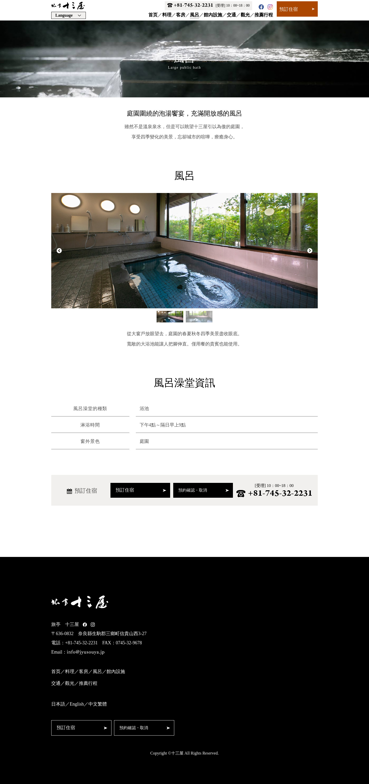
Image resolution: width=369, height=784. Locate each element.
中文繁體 (97, 704)
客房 (180, 14)
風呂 (194, 14)
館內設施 (213, 14)
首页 (153, 14)
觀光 (245, 14)
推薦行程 (263, 14)
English (77, 704)
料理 (166, 14)
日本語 (58, 704)
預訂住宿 (297, 9)
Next (309, 250)
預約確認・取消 (203, 490)
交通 (231, 14)
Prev (59, 250)
